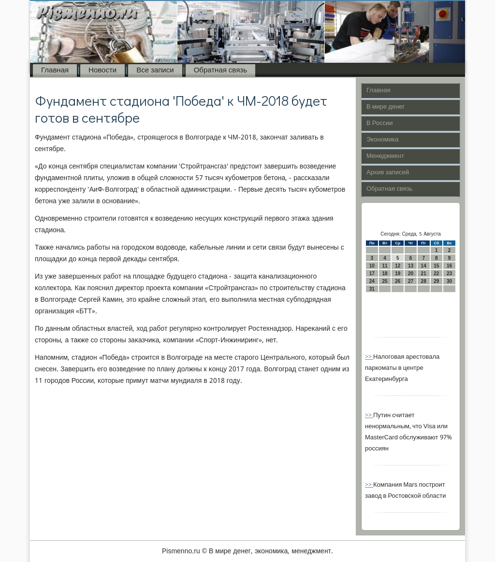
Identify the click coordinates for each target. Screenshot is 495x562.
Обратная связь (220, 70)
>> (369, 357)
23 (449, 273)
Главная (55, 70)
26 (397, 281)
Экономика (382, 139)
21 (423, 273)
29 (436, 281)
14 (423, 265)
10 (372, 265)
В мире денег (385, 106)
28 (423, 281)
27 (410, 281)
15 (436, 265)
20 (410, 273)
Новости (102, 70)
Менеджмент (385, 156)
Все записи (155, 70)
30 (449, 281)
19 (397, 273)
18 (384, 273)
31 (372, 289)
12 (397, 265)
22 (436, 273)
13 (410, 265)
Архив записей (387, 172)
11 (384, 265)
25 (384, 281)
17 (372, 273)
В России (379, 123)
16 (449, 265)
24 (372, 281)
